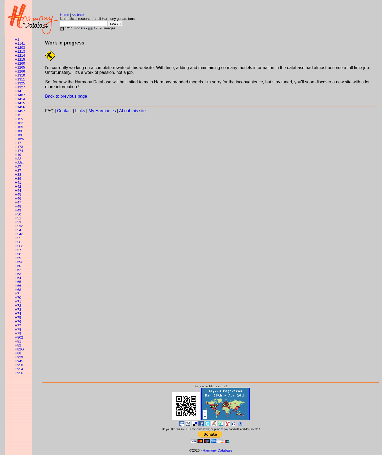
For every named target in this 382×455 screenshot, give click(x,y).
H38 (18, 175)
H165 (19, 127)
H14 (18, 91)
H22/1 (19, 163)
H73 (18, 310)
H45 (18, 194)
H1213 (20, 51)
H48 (18, 206)
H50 (18, 214)
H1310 (20, 75)
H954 (19, 369)
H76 (18, 321)
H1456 (20, 107)
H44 (18, 190)
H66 (18, 286)
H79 (18, 333)
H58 (18, 254)
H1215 (20, 59)
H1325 (20, 83)
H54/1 (19, 234)
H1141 (20, 44)
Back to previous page (66, 96)
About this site (132, 111)
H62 (18, 270)
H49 (18, 210)
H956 (19, 373)
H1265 (20, 67)
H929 (19, 357)
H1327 (20, 87)
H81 (18, 341)
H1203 (20, 47)
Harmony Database (217, 450)
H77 (18, 325)
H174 (19, 151)
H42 (18, 186)
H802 (19, 337)
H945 (19, 361)
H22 (18, 159)
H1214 (20, 55)
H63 (18, 274)
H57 (18, 250)
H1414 (20, 99)
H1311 (20, 79)
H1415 (20, 103)
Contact (64, 111)
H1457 (20, 111)
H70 (18, 298)
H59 (18, 258)
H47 (18, 202)
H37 (18, 171)
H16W (19, 139)
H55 (18, 238)
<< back (78, 15)
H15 (18, 115)
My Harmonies (102, 111)
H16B (19, 131)
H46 (18, 198)
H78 (18, 329)
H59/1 (19, 262)
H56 (18, 242)
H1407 (20, 95)
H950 (19, 365)
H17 (18, 143)
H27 (18, 167)
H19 (18, 155)
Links (80, 111)
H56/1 (19, 246)
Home (64, 15)
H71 (18, 302)
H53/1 (19, 226)
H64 (18, 278)
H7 (17, 294)
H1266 (20, 71)
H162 (19, 123)
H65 (18, 282)
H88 (18, 353)
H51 (18, 218)
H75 (18, 317)
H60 (18, 266)
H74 (18, 314)
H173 (19, 147)
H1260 (20, 63)
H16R (19, 135)
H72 (18, 306)
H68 (18, 290)
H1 (17, 40)
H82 (18, 345)
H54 (18, 230)
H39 (18, 179)
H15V (19, 119)
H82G (19, 349)
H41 (18, 182)
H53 (18, 222)
